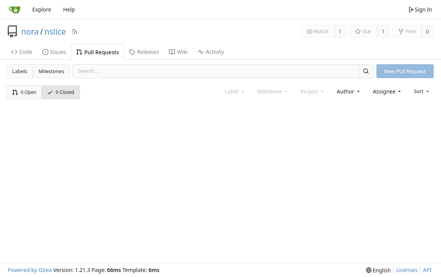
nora (30, 31)
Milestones (51, 71)
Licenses (407, 270)
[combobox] (349, 91)
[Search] (366, 71)
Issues (54, 51)
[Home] (14, 10)
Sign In (420, 9)
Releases (144, 51)
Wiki (178, 51)
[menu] (422, 91)
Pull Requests (97, 52)
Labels (19, 71)
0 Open (24, 92)
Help (69, 9)
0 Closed (60, 92)
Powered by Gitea (30, 270)
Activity (211, 51)
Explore (41, 9)
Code (21, 51)
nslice (55, 31)
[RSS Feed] (74, 31)
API (427, 270)
